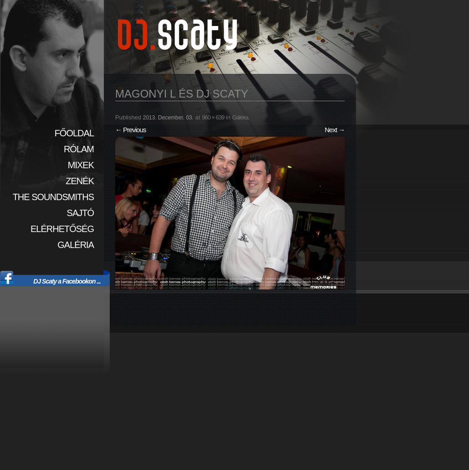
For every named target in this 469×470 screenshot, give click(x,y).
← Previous (130, 130)
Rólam (79, 149)
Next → (335, 130)
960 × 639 (213, 117)
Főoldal (74, 133)
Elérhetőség (62, 229)
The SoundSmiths (53, 197)
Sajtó (80, 213)
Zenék (80, 181)
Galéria (75, 245)
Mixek (81, 165)
